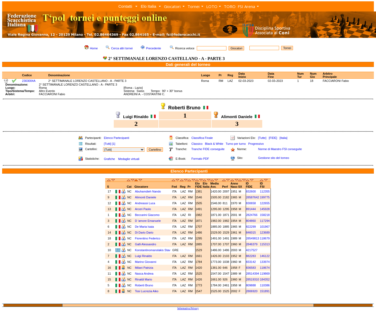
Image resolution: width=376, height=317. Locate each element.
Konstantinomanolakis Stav (152, 250)
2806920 (251, 291)
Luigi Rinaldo (143, 256)
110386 (265, 285)
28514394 (252, 273)
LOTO (211, 6)
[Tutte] (262, 137)
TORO (230, 6)
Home (94, 48)
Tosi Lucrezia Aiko (146, 291)
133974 (265, 261)
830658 (251, 203)
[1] (113, 143)
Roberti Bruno (144, 285)
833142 (251, 261)
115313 (265, 244)
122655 (265, 203)
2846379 (251, 244)
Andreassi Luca (145, 203)
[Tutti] (107, 143)
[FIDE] (273, 137)
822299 (251, 226)
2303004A (29, 80)
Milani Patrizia (144, 267)
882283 (251, 256)
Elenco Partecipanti (116, 137)
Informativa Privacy (188, 308)
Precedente (153, 48)
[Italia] (283, 137)
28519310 (252, 279)
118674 (265, 267)
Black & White (214, 143)
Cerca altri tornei (122, 48)
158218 (265, 214)
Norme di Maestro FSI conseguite (280, 149)
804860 (251, 220)
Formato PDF (200, 158)
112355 (265, 191)
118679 (265, 238)
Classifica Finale (202, 137)
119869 (265, 273)
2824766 (251, 214)
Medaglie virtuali (128, 158)
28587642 (252, 197)
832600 (251, 191)
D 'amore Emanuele (148, 220)
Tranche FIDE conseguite (208, 149)
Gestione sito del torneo (273, 157)
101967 (265, 226)
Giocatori (172, 6)
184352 (265, 279)
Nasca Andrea (144, 273)
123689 (265, 232)
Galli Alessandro (145, 244)
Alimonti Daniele (145, 197)
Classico (197, 143)
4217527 (251, 250)
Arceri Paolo (143, 209)
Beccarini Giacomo (147, 214)
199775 (265, 197)
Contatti (125, 6)
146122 (265, 256)
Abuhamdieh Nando (148, 191)
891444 (251, 209)
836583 (251, 267)
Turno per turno (236, 143)
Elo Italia (148, 6)
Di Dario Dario (144, 232)
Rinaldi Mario (143, 279)
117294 (265, 220)
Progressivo (256, 143)
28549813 (252, 238)
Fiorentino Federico (147, 238)
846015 (251, 232)
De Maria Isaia (144, 226)
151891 (265, 291)
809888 (251, 285)
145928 (265, 209)
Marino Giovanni (145, 261)
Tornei (193, 6)
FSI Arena (246, 6)
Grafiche (109, 158)
